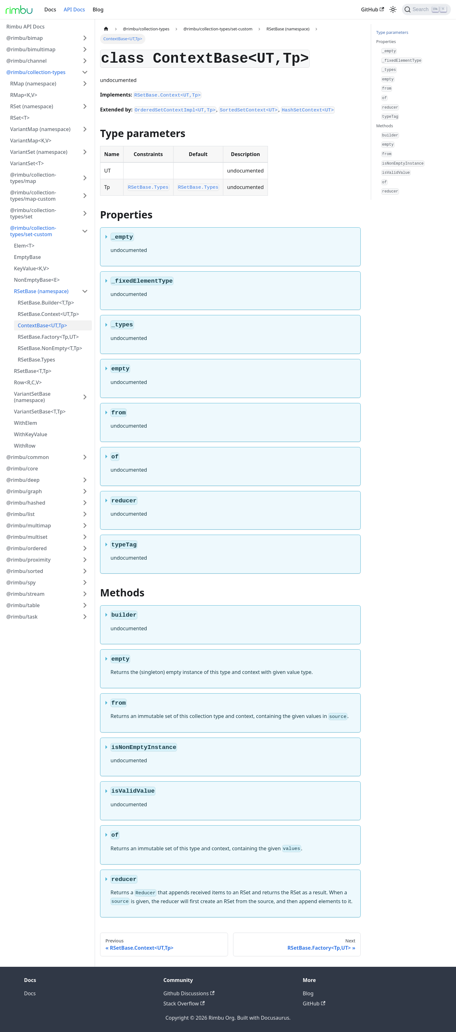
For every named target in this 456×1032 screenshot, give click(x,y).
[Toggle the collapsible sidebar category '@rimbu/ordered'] (85, 548)
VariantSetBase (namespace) (32, 397)
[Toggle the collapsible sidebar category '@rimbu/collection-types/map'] (85, 178)
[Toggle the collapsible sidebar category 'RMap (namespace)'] (85, 84)
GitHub (372, 9)
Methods (384, 126)
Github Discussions (188, 993)
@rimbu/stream (25, 593)
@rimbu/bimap (24, 38)
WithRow (24, 445)
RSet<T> (20, 117)
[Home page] (106, 29)
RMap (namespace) (33, 83)
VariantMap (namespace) (40, 129)
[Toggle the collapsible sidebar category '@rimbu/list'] (85, 514)
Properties (386, 41)
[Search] (426, 9)
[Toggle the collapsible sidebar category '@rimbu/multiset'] (85, 537)
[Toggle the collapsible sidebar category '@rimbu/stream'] (85, 594)
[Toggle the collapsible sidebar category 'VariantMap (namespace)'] (85, 129)
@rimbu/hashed (25, 502)
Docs (50, 9)
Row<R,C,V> (28, 382)
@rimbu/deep (23, 479)
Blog (97, 9)
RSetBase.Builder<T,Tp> (46, 302)
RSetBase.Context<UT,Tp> (48, 314)
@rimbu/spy (21, 582)
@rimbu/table (23, 605)
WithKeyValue (30, 434)
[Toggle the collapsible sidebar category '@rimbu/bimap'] (85, 38)
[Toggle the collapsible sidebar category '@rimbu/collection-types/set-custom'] (85, 231)
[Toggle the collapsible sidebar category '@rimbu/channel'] (85, 61)
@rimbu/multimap (28, 525)
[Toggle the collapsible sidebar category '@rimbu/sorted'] (85, 571)
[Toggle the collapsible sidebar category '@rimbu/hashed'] (85, 503)
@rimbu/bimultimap (30, 49)
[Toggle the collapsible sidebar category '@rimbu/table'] (85, 605)
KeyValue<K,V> (31, 268)
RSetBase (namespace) (41, 291)
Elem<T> (24, 245)
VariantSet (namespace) (38, 151)
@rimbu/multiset (27, 536)
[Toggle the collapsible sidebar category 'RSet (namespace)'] (85, 106)
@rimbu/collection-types (36, 72)
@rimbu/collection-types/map (33, 178)
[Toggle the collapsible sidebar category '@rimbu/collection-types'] (85, 72)
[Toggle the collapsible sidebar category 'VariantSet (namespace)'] (85, 152)
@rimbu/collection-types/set (33, 213)
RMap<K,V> (23, 94)
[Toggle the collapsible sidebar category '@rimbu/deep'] (85, 480)
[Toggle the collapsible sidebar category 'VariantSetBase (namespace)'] (85, 397)
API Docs (74, 9)
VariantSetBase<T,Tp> (40, 411)
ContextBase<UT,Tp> (42, 325)
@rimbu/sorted (24, 571)
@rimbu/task (22, 616)
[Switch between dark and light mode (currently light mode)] (393, 9)
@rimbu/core (22, 468)
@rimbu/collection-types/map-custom (33, 195)
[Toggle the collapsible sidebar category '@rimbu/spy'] (85, 582)
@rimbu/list (20, 514)
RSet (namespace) (31, 106)
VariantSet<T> (27, 163)
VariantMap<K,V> (31, 140)
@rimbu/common (27, 457)
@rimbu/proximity (28, 559)
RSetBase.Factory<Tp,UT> (48, 336)
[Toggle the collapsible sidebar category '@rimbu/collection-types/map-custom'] (85, 195)
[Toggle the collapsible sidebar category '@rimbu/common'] (85, 457)
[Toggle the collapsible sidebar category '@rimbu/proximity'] (85, 560)
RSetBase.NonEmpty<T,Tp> (50, 348)
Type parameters (392, 32)
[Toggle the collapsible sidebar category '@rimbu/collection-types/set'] (85, 213)
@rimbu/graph (24, 491)
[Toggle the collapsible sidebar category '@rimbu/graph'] (85, 491)
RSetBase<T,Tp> (33, 371)
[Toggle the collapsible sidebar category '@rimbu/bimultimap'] (85, 49)
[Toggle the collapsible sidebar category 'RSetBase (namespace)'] (85, 291)
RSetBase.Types (36, 359)
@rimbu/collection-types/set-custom (33, 231)
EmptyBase (27, 257)
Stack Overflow (184, 1003)
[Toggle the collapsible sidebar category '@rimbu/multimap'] (85, 525)
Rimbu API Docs (25, 26)
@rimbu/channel (26, 60)
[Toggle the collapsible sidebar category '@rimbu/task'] (85, 617)
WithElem (25, 422)
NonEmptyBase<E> (37, 279)
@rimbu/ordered (26, 548)
